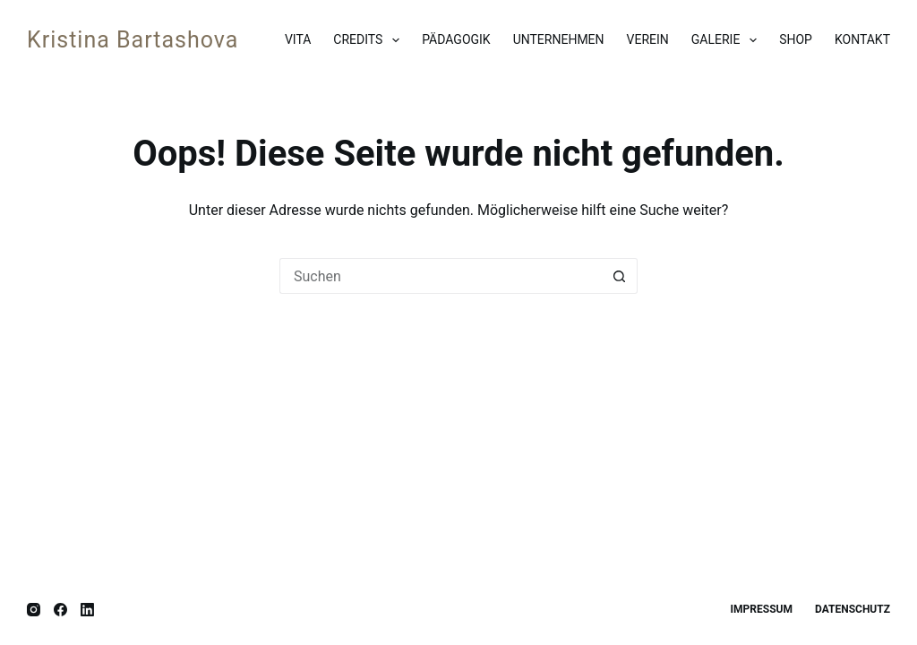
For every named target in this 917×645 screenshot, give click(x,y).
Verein (648, 39)
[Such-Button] (620, 276)
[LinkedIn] (87, 609)
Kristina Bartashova (132, 40)
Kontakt (862, 39)
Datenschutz (852, 609)
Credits (370, 40)
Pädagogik (456, 39)
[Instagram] (33, 609)
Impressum (762, 609)
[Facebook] (60, 609)
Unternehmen (558, 39)
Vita (298, 39)
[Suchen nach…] (440, 276)
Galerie (727, 40)
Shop (795, 39)
